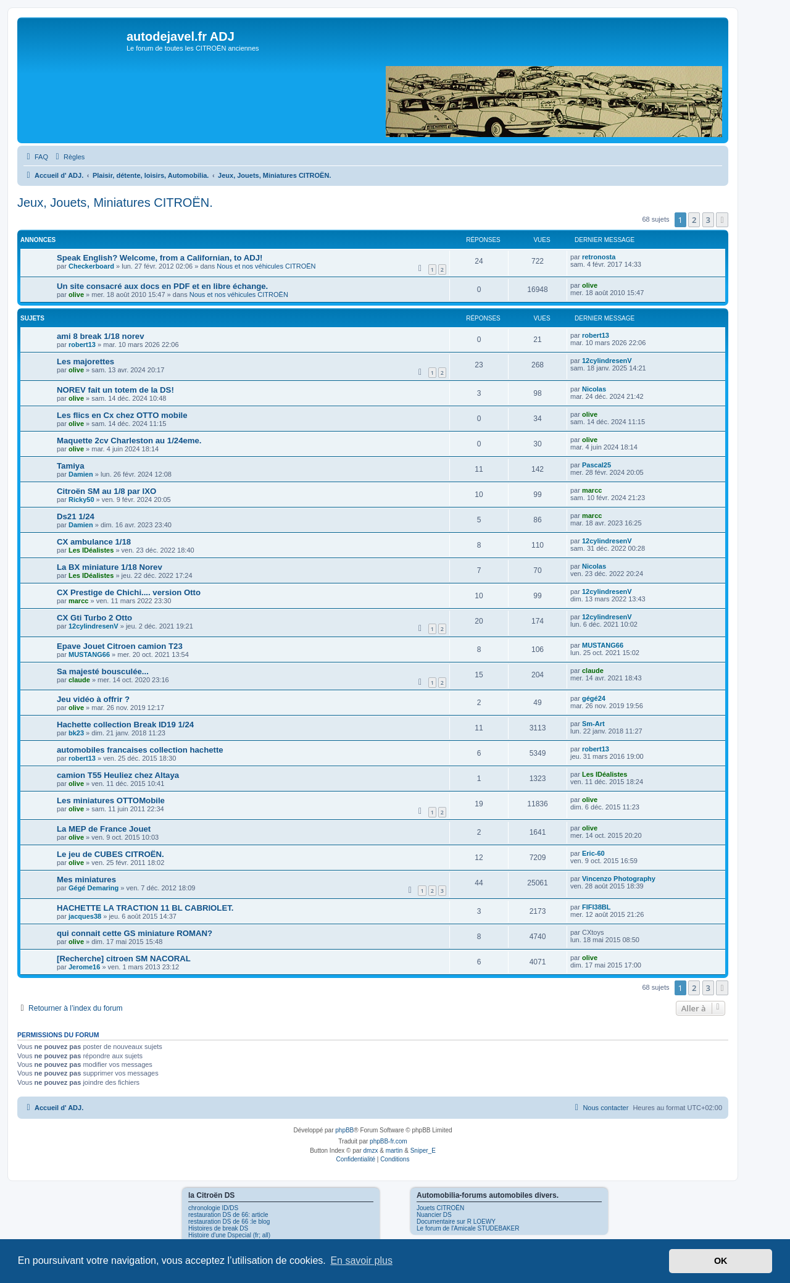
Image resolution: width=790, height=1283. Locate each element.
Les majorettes (85, 361)
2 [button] (694, 219)
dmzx (371, 1150)
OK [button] (721, 1261)
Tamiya (70, 465)
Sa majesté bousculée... (103, 671)
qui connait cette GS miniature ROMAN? (134, 933)
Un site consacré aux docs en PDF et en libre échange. (162, 286)
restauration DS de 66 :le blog (229, 1221)
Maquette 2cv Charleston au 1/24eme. (129, 440)
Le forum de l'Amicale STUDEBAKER (468, 1228)
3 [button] (708, 219)
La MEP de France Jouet (104, 829)
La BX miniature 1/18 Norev (109, 567)
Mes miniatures (86, 879)
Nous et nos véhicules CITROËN (266, 266)
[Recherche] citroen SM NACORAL (124, 958)
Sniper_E (423, 1150)
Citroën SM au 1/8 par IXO (106, 491)
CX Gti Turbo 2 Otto (94, 617)
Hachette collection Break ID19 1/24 (125, 724)
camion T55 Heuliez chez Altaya (118, 775)
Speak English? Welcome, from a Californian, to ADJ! (159, 257)
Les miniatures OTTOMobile (111, 800)
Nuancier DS (434, 1214)
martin (394, 1150)
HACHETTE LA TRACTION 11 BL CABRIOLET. (145, 908)
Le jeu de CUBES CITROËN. (110, 854)
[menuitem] (35, 156)
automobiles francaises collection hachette (140, 749)
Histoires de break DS (218, 1228)
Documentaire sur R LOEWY (456, 1221)
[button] (722, 219)
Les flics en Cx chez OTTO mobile (122, 415)
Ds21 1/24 (75, 516)
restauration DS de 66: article (228, 1214)
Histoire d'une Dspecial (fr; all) (229, 1235)
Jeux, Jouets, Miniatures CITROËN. (115, 202)
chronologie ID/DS (213, 1208)
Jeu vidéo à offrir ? (93, 699)
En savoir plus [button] (361, 1260)
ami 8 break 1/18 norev (100, 336)
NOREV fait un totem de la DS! (115, 390)
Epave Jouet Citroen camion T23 (120, 646)
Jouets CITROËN (440, 1208)
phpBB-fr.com (388, 1141)
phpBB (344, 1130)
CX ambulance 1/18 (94, 541)
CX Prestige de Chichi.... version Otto (129, 592)
